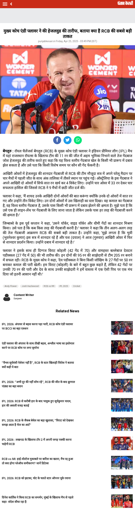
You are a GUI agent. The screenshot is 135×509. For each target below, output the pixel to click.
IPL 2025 (64, 286)
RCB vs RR (49, 286)
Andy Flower (11, 286)
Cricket (76, 286)
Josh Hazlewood (30, 286)
